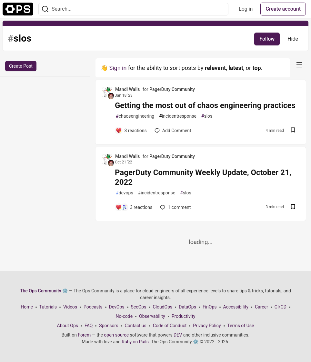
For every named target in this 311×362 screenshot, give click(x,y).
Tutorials (48, 306)
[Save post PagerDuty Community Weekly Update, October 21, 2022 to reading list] (292, 207)
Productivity (184, 316)
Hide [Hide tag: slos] (292, 39)
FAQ (89, 325)
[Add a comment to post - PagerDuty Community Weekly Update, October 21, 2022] (134, 207)
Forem (84, 335)
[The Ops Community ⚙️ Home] (18, 9)
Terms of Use (240, 325)
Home (27, 306)
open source (116, 335)
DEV (178, 335)
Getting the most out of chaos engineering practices (205, 105)
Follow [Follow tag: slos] (267, 39)
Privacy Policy (207, 325)
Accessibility (235, 306)
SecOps (138, 306)
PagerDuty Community (172, 89)
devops (124, 193)
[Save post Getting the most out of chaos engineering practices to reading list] (292, 130)
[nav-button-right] (299, 64)
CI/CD (280, 306)
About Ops (67, 325)
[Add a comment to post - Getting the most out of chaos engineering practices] (131, 130)
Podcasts (93, 306)
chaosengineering (135, 116)
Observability (152, 316)
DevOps (117, 306)
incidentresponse (177, 116)
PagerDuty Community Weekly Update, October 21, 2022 (203, 177)
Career (261, 306)
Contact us (135, 325)
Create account (283, 9)
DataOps (187, 306)
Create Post (21, 66)
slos (206, 116)
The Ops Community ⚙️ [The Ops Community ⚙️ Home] (44, 290)
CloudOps (162, 306)
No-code (124, 316)
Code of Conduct (170, 325)
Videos (70, 306)
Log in (246, 9)
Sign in (117, 67)
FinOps (210, 306)
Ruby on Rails (135, 341)
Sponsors (108, 325)
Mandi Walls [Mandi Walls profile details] (127, 89)
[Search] (45, 9)
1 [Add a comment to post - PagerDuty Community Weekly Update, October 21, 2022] (175, 207)
